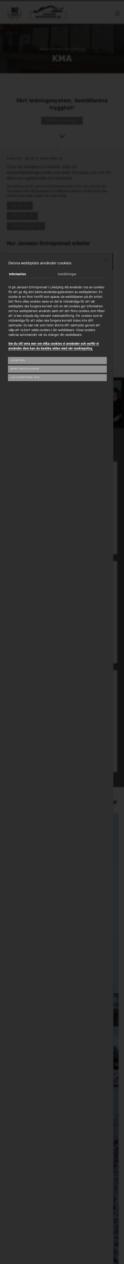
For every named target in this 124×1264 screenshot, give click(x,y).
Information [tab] (17, 274)
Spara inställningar (25, 369)
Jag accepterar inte (25, 377)
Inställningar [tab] (67, 274)
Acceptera (18, 360)
